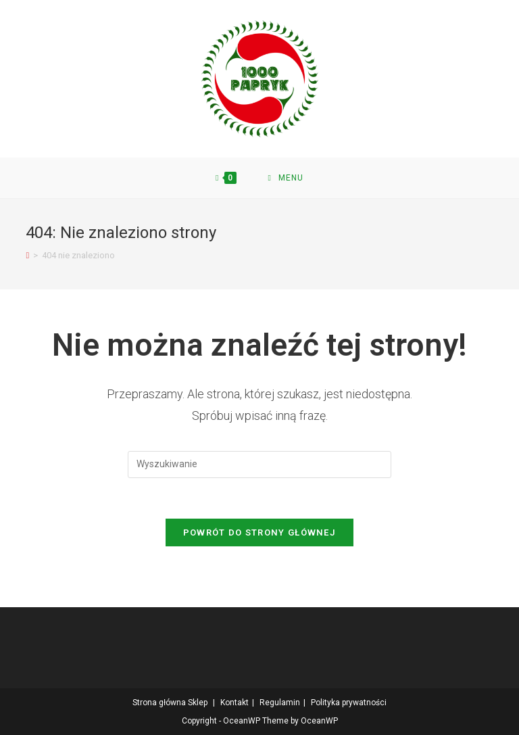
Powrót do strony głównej (259, 532)
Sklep (197, 702)
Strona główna (159, 702)
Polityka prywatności (349, 702)
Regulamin (280, 702)
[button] (259, 78)
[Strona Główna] (27, 255)
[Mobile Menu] (285, 178)
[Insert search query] (259, 464)
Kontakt (234, 702)
